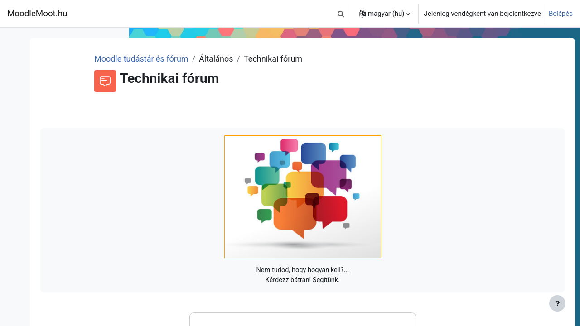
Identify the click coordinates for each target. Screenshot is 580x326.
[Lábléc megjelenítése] (557, 303)
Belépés (561, 14)
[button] (341, 13)
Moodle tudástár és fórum (235, 58)
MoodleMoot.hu (37, 14)
